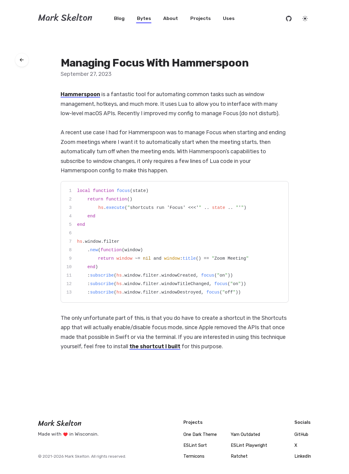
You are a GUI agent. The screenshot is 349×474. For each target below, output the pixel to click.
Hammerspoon (80, 94)
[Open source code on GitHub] (289, 18)
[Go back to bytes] (22, 60)
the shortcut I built (154, 346)
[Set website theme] (305, 18)
